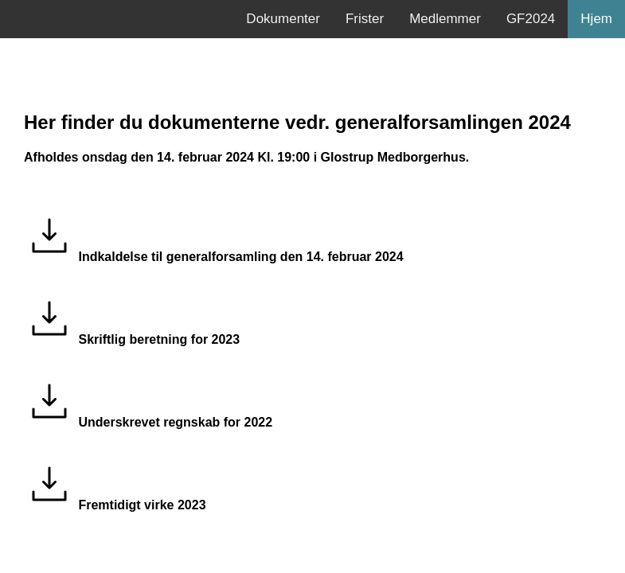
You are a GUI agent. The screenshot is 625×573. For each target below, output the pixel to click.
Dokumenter (283, 18)
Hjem (596, 18)
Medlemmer (445, 18)
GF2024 (530, 18)
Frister (365, 18)
